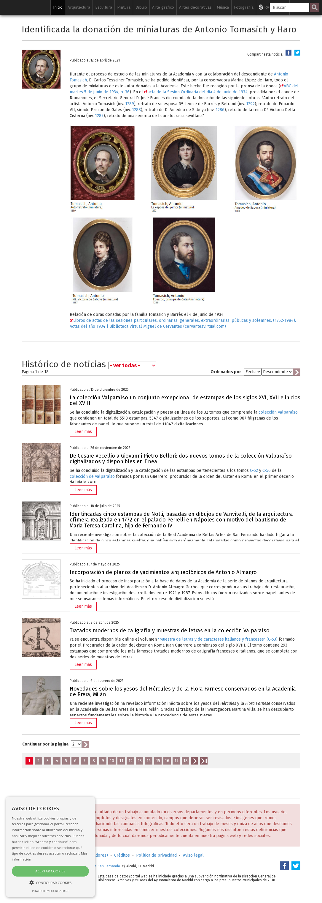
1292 (250, 103)
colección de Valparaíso (92, 476)
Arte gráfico (163, 7)
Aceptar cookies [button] (50, 871)
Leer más (83, 431)
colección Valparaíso (278, 412)
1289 (129, 103)
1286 (220, 109)
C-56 (266, 470)
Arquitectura (79, 7)
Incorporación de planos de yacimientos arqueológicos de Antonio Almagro (163, 572)
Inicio (58, 7)
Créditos (122, 855)
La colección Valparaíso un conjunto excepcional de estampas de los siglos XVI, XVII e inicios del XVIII (185, 400)
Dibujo (141, 7)
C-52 (254, 470)
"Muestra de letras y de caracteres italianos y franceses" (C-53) (218, 639)
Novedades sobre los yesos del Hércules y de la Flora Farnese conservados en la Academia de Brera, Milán (183, 691)
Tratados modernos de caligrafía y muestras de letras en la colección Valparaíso (170, 630)
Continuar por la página (45, 744)
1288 (136, 109)
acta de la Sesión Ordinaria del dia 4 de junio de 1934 (196, 91)
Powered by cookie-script (50, 891)
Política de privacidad (156, 855)
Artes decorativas (195, 7)
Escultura (103, 7)
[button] (50, 882)
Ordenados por (226, 371)
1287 (99, 115)
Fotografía (244, 7)
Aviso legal (193, 855)
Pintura (123, 7)
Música (223, 7)
